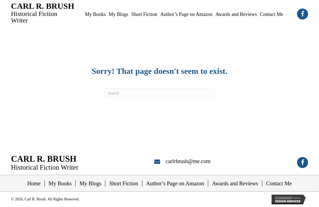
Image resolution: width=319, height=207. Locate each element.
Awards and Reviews (235, 183)
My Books (60, 183)
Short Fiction (123, 183)
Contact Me (279, 183)
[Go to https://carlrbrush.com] (43, 12)
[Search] (159, 93)
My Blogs (90, 183)
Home (34, 183)
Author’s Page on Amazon (175, 183)
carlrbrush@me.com (188, 161)
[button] (302, 14)
